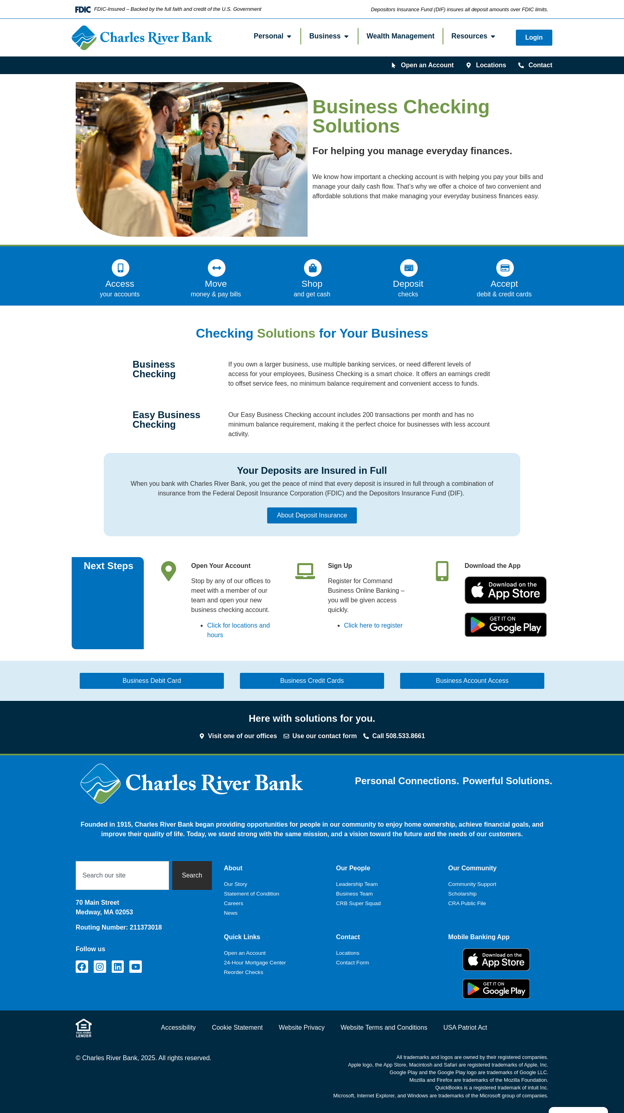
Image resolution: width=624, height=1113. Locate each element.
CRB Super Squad (358, 903)
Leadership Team (357, 884)
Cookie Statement (237, 1027)
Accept (504, 284)
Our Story (235, 884)
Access (119, 284)
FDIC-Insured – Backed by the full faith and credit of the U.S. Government (178, 9)
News (231, 913)
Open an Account (245, 953)
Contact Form (352, 963)
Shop (312, 284)
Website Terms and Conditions (383, 1027)
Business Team (354, 894)
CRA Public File (467, 903)
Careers (233, 903)
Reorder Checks (243, 972)
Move (216, 284)
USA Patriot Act (465, 1027)
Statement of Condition (251, 894)
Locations (347, 953)
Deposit (408, 284)
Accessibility (178, 1027)
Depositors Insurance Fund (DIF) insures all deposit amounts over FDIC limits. (459, 9)
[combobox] (122, 875)
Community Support (472, 884)
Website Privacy (301, 1027)
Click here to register (373, 625)
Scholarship (462, 894)
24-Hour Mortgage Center (255, 963)
